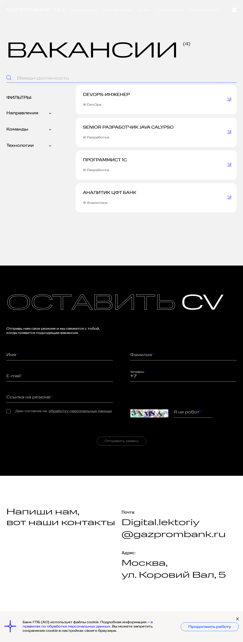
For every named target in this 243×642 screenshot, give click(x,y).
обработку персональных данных (80, 411)
